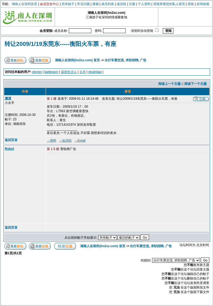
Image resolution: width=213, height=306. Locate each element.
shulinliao (95, 72)
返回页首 (11, 140)
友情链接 (203, 4)
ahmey (37, 72)
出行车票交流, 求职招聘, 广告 (125, 60)
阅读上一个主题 (169, 84)
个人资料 (144, 4)
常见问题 (83, 4)
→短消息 (65, 140)
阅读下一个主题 (195, 84)
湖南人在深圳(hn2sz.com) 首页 (77, 60)
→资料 (51, 140)
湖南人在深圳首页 (24, 4)
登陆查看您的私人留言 (169, 4)
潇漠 (8, 98)
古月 (82, 72)
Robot (9, 149)
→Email (80, 140)
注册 (132, 4)
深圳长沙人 (69, 72)
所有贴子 (68, 4)
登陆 (191, 4)
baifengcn (51, 72)
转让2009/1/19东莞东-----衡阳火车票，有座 (60, 44)
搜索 (95, 4)
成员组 (121, 4)
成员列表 (107, 4)
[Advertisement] (87, 189)
